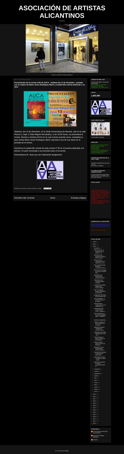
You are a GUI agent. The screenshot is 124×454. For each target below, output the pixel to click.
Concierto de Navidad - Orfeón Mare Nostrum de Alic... (100, 286)
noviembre (97, 369)
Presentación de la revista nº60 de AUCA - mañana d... (100, 310)
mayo (95, 382)
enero (96, 391)
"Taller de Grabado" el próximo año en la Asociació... (99, 324)
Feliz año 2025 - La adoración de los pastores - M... (99, 251)
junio (95, 380)
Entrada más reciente (24, 198)
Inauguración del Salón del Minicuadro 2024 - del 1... (100, 334)
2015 (94, 412)
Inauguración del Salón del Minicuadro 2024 (100, 295)
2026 (94, 241)
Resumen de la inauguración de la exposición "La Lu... (99, 261)
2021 (94, 398)
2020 (94, 401)
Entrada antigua (78, 198)
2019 (94, 403)
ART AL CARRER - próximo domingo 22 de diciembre (100, 291)
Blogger (67, 450)
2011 (94, 421)
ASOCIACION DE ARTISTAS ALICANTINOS (100, 432)
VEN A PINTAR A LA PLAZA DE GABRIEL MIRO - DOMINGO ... (100, 315)
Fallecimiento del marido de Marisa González (99, 281)
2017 (94, 407)
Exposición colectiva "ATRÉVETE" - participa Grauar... (99, 329)
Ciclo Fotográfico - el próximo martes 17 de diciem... (99, 300)
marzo (96, 387)
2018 (94, 405)
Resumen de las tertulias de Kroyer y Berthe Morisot (100, 256)
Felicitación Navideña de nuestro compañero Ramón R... (99, 364)
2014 (94, 414)
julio (95, 378)
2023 (94, 394)
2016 (94, 410)
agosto (96, 375)
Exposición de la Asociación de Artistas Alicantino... (99, 276)
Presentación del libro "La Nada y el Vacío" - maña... (100, 358)
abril (95, 384)
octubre (96, 371)
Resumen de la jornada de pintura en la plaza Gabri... (100, 354)
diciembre (97, 248)
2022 (94, 396)
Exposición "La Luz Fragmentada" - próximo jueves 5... (99, 349)
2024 (94, 246)
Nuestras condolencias (100, 320)
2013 (94, 416)
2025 (94, 244)
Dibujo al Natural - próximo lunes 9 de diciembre (99, 344)
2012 (94, 419)
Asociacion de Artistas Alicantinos (98, 436)
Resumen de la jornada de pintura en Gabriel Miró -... (100, 271)
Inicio (52, 198)
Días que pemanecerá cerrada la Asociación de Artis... (100, 266)
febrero (96, 389)
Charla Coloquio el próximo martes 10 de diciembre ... (99, 339)
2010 (94, 423)
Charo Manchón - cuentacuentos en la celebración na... (100, 305)
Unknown (95, 439)
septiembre (97, 373)
